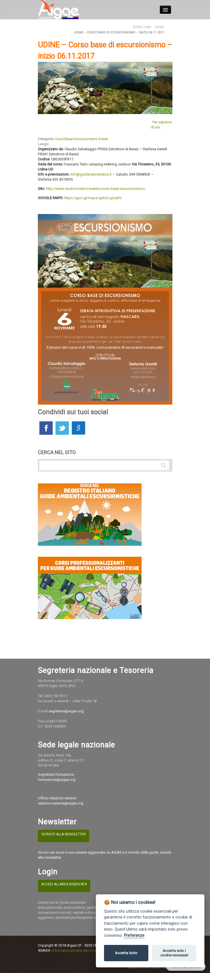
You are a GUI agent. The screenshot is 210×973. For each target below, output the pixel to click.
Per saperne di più (161, 124)
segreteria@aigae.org (66, 711)
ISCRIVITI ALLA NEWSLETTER (63, 834)
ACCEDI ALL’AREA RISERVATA (64, 884)
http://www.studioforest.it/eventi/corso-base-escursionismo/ (96, 189)
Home (159, 27)
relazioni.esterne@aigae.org (60, 803)
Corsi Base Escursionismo (76, 139)
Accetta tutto (126, 953)
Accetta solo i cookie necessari (174, 953)
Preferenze (134, 935)
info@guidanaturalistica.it (91, 174)
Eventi (103, 139)
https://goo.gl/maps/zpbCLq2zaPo (93, 198)
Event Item (142, 27)
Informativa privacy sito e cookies (79, 950)
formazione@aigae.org (56, 780)
